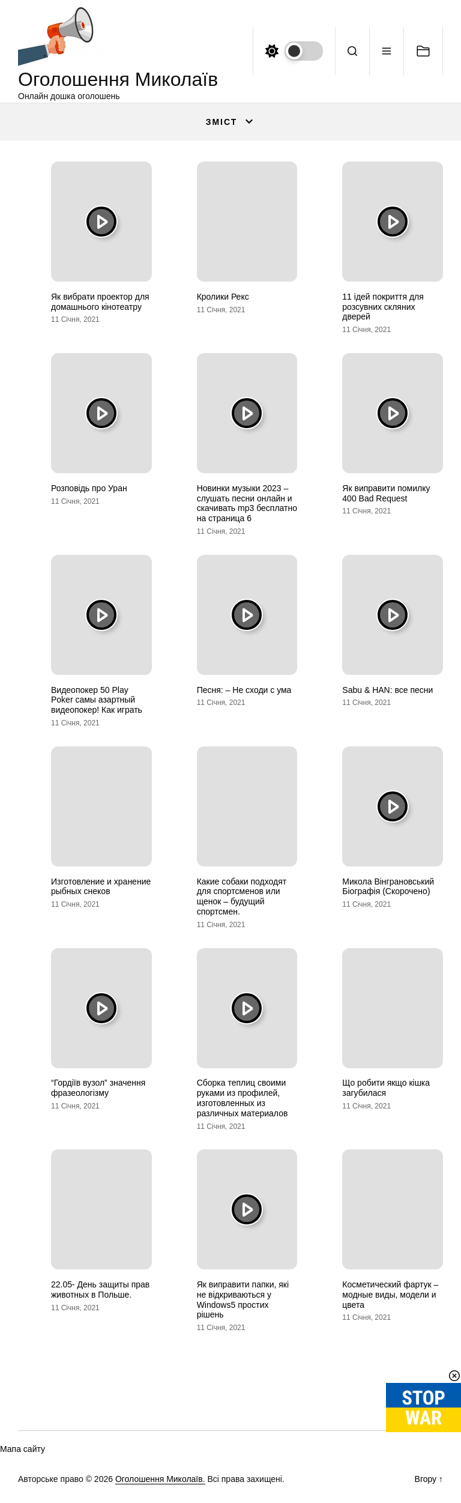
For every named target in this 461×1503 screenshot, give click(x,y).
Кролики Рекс (223, 296)
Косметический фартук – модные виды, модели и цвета (390, 1295)
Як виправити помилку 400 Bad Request (386, 493)
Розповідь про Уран (89, 488)
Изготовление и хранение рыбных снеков (101, 887)
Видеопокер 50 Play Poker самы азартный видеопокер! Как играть (96, 700)
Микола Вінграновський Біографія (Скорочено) (388, 887)
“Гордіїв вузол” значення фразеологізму (98, 1088)
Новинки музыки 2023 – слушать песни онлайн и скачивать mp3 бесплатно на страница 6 (247, 503)
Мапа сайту (22, 1449)
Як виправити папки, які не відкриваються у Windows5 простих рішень (243, 1299)
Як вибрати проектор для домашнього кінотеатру (100, 302)
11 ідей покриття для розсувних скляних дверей (383, 307)
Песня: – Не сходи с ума (244, 690)
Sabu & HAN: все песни (387, 690)
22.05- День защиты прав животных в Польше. (100, 1289)
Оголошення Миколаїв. (160, 1479)
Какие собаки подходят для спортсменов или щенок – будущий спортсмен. (242, 896)
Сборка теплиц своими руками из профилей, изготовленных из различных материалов (242, 1097)
